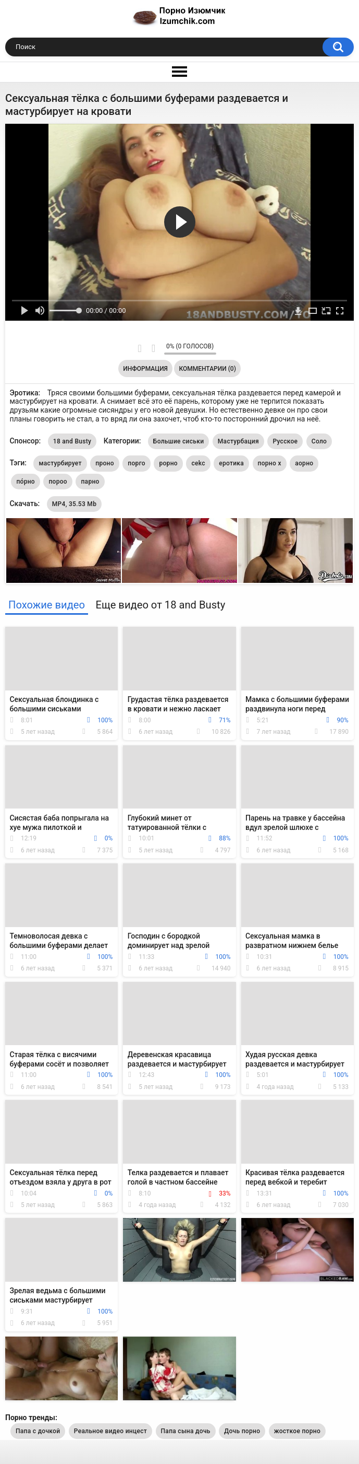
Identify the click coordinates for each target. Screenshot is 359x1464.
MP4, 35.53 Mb (74, 504)
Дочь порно (242, 1431)
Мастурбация (238, 441)
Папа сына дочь (186, 1431)
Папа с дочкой (38, 1431)
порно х (269, 463)
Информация (145, 368)
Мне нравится (139, 348)
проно (104, 463)
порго (136, 463)
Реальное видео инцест (110, 1431)
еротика (231, 463)
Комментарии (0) (207, 368)
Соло (319, 441)
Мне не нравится (153, 348)
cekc (198, 463)
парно (90, 481)
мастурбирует (60, 463)
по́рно (25, 481)
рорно (168, 463)
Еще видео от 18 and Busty (160, 605)
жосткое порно (297, 1431)
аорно (304, 463)
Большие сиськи (178, 441)
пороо (57, 481)
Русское (285, 441)
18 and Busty (72, 441)
